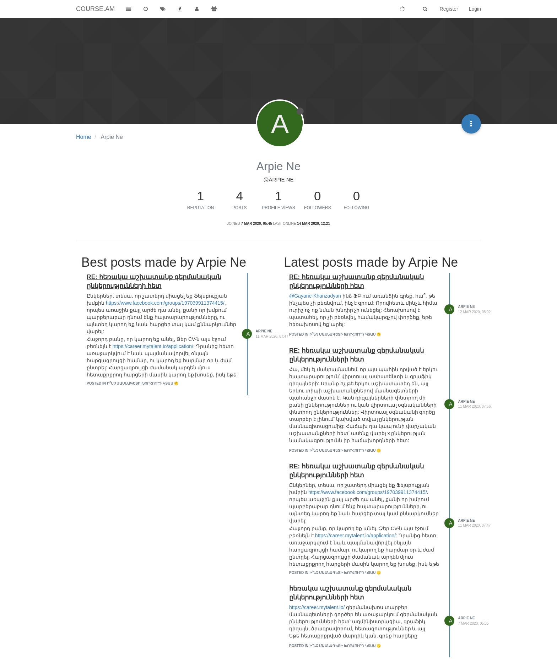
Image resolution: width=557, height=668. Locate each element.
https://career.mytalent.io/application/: (154, 346)
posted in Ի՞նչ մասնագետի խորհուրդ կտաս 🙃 (132, 383)
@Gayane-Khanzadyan (315, 296)
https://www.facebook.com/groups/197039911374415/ (165, 303)
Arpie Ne (264, 331)
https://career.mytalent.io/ (317, 607)
